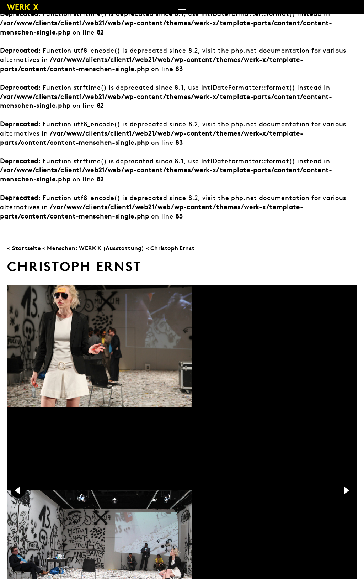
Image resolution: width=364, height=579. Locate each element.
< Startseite (24, 248)
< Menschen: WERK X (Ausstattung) (93, 248)
